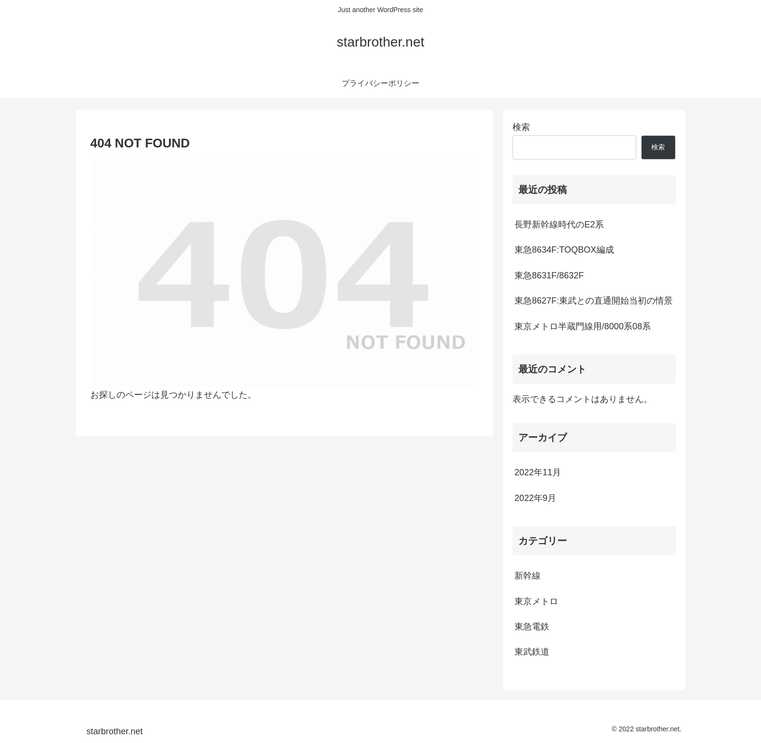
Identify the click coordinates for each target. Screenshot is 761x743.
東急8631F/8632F (549, 275)
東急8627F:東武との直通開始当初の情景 (593, 301)
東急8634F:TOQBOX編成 (564, 250)
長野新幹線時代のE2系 (559, 224)
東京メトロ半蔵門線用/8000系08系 (582, 326)
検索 (521, 127)
